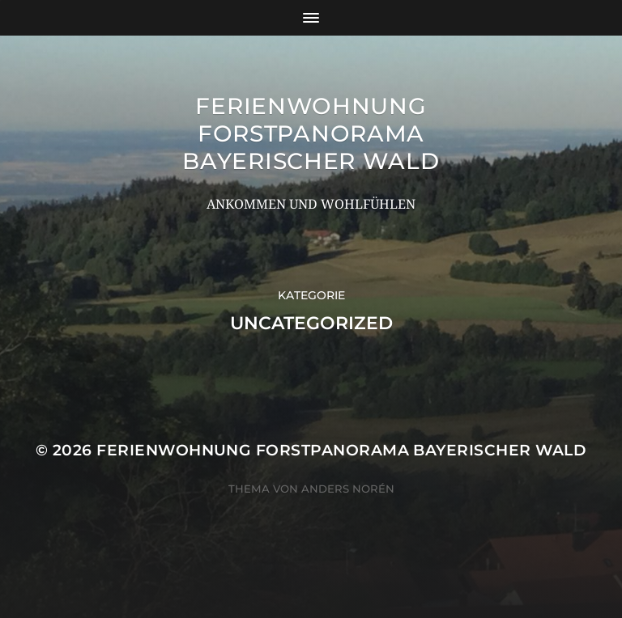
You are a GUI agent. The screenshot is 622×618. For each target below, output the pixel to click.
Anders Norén (347, 488)
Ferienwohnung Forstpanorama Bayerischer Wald (310, 133)
